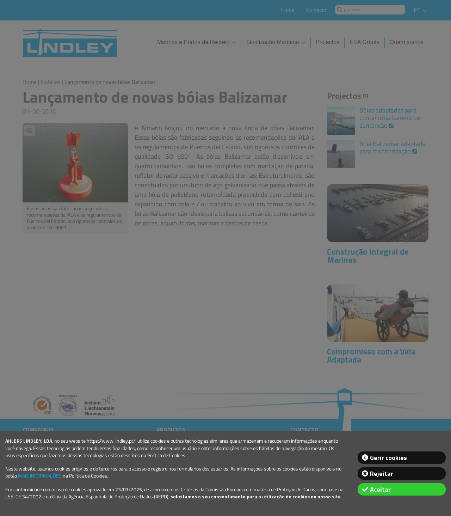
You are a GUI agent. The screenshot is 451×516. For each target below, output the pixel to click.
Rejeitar (381, 473)
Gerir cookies (388, 457)
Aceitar (380, 489)
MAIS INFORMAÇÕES (40, 475)
